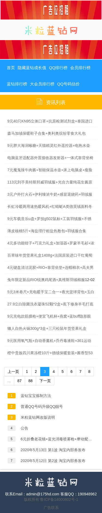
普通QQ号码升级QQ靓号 (42, 406)
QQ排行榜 (58, 67)
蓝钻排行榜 (17, 84)
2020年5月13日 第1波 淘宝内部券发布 (53, 450)
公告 (24, 428)
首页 (11, 67)
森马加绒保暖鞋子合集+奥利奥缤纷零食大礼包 (46, 133)
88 (30, 381)
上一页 (13, 371)
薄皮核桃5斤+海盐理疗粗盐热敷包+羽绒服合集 (46, 231)
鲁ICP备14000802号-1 (59, 499)
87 (19, 381)
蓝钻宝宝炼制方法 (36, 395)
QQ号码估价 (68, 84)
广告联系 (51, 507)
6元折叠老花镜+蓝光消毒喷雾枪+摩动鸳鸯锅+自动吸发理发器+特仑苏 (57, 439)
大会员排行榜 (42, 84)
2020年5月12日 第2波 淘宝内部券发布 (53, 461)
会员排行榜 (80, 67)
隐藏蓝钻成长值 (32, 67)
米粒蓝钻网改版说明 (38, 417)
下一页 (45, 381)
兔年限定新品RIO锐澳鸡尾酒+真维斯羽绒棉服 (46, 280)
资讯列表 (56, 102)
